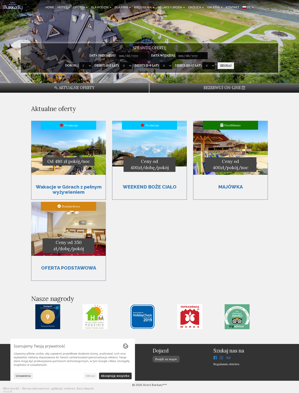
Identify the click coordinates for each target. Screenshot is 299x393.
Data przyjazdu (102, 55)
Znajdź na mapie (166, 359)
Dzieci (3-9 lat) (147, 65)
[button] (248, 8)
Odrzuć (91, 376)
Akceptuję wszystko (115, 376)
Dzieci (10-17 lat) (188, 65)
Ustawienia (23, 376)
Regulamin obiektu (226, 364)
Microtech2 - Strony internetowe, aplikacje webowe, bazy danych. (48, 388)
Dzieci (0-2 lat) (106, 65)
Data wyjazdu (163, 55)
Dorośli (71, 65)
